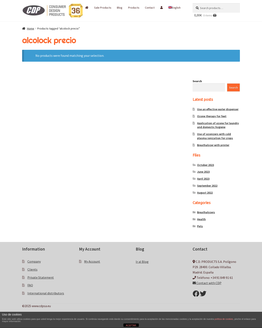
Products (133, 7)
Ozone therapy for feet (211, 116)
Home (30, 28)
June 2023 (203, 172)
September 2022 (207, 185)
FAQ (30, 285)
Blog (119, 7)
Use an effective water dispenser (217, 109)
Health (201, 219)
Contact (150, 7)
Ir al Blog (142, 262)
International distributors (45, 293)
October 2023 (205, 165)
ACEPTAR (131, 325)
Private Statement (40, 277)
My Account (92, 261)
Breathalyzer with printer (213, 145)
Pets (200, 226)
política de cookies (224, 319)
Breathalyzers (206, 212)
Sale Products (102, 7)
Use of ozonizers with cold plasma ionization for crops (215, 136)
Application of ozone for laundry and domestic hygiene (218, 125)
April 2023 (203, 178)
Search (197, 81)
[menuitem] (174, 7)
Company (34, 261)
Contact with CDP (207, 283)
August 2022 (205, 192)
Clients (32, 269)
